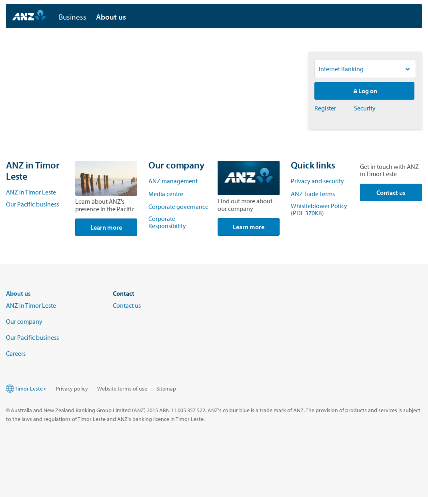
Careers (16, 353)
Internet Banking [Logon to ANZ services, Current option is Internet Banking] (341, 69)
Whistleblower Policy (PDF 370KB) (319, 209)
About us (18, 293)
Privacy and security (317, 181)
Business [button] (72, 17)
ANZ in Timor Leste (31, 192)
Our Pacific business (32, 204)
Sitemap (166, 388)
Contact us (391, 192)
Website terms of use (122, 388)
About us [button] (111, 17)
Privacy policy (72, 388)
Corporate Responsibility (167, 222)
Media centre (165, 194)
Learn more (106, 227)
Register (325, 108)
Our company (24, 321)
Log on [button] (364, 91)
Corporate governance (178, 206)
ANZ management (173, 181)
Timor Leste (31, 388)
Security (365, 108)
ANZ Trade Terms (313, 194)
